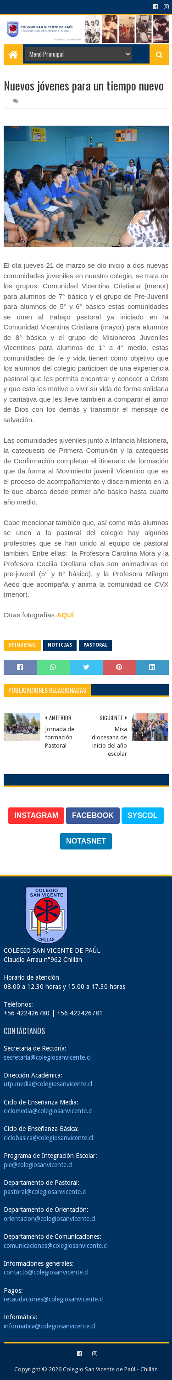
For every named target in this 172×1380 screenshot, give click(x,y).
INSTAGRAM (36, 815)
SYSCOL (143, 815)
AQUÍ (65, 615)
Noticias (60, 645)
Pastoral (95, 645)
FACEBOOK (93, 815)
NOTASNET (86, 841)
